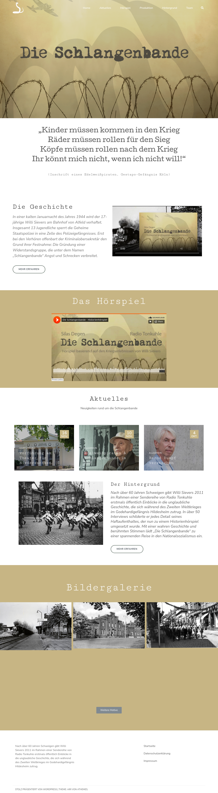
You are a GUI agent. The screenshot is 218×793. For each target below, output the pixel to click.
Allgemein (90, 448)
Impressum (150, 761)
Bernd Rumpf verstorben (162, 460)
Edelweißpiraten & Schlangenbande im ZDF (105, 458)
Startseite (149, 746)
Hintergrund (169, 8)
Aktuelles (105, 8)
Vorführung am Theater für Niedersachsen (35, 458)
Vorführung (27, 448)
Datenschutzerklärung (157, 753)
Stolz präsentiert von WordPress (36, 789)
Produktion (146, 8)
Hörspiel (125, 8)
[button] (29, 269)
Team (189, 8)
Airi (69, 789)
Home (86, 8)
